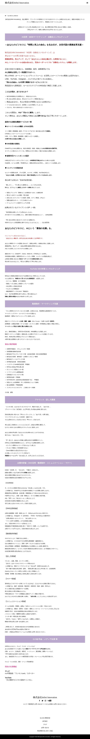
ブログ (45, 724)
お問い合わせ (45, 727)
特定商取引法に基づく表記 (45, 731)
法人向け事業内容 (45, 718)
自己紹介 (45, 721)
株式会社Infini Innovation (17, 3)
